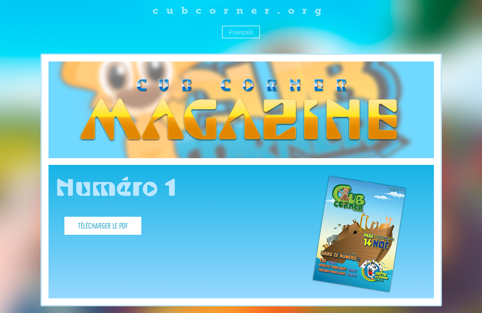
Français (241, 32)
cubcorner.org (241, 10)
